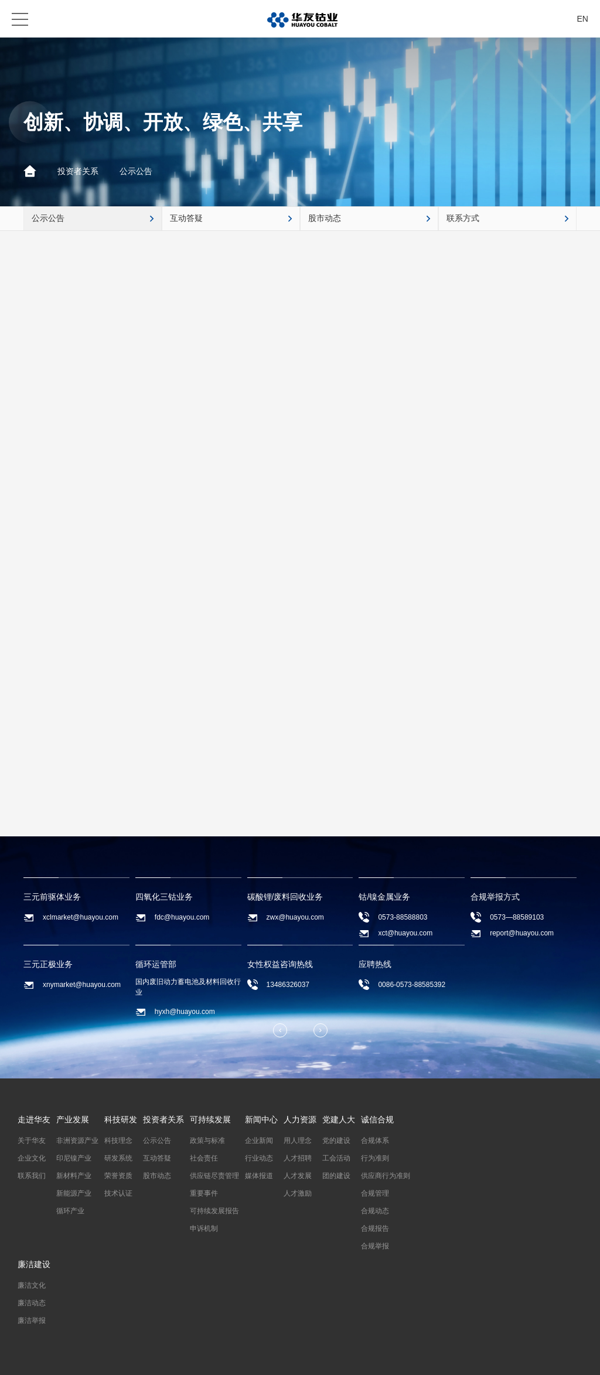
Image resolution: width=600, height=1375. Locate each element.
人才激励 (298, 1193)
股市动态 (157, 1176)
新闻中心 (261, 1119)
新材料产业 (73, 1176)
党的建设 (336, 1140)
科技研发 (120, 1119)
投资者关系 (77, 171)
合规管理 (375, 1193)
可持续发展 (210, 1119)
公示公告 (136, 171)
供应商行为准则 (385, 1176)
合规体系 (375, 1140)
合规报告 (375, 1228)
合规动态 (375, 1211)
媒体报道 (259, 1176)
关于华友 (32, 1140)
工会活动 (336, 1158)
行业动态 (259, 1158)
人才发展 (298, 1176)
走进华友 (34, 1119)
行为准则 (375, 1158)
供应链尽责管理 (214, 1176)
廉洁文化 (32, 1285)
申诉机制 (204, 1228)
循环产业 (70, 1211)
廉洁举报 (32, 1320)
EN (582, 18)
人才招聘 (298, 1158)
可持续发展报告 (214, 1211)
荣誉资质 (118, 1176)
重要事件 (204, 1193)
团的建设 (336, 1176)
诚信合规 (377, 1119)
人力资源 (300, 1119)
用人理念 (298, 1140)
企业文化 (32, 1158)
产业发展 (72, 1119)
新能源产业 (73, 1193)
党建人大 (338, 1119)
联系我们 (32, 1176)
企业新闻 (259, 1140)
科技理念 (118, 1140)
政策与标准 (207, 1140)
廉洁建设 (34, 1264)
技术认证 (118, 1193)
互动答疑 (157, 1158)
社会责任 (204, 1158)
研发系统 (118, 1158)
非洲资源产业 (77, 1140)
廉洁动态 (32, 1303)
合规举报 (375, 1246)
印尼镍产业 (73, 1158)
